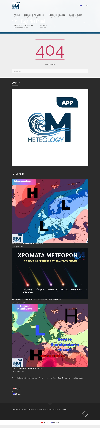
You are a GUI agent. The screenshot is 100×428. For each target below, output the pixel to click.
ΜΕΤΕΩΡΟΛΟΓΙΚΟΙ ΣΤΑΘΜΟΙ (24, 26)
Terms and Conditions (75, 378)
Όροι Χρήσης (62, 378)
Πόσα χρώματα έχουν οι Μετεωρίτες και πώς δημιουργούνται (36, 300)
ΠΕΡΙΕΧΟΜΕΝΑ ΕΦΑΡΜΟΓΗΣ (34, 16)
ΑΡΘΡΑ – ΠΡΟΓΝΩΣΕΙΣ (57, 16)
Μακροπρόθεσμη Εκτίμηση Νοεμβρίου (27, 243)
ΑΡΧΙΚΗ (17, 16)
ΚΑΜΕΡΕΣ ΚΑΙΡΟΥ (75, 16)
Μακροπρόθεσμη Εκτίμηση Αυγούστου (27, 368)
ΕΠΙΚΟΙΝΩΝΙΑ (44, 26)
